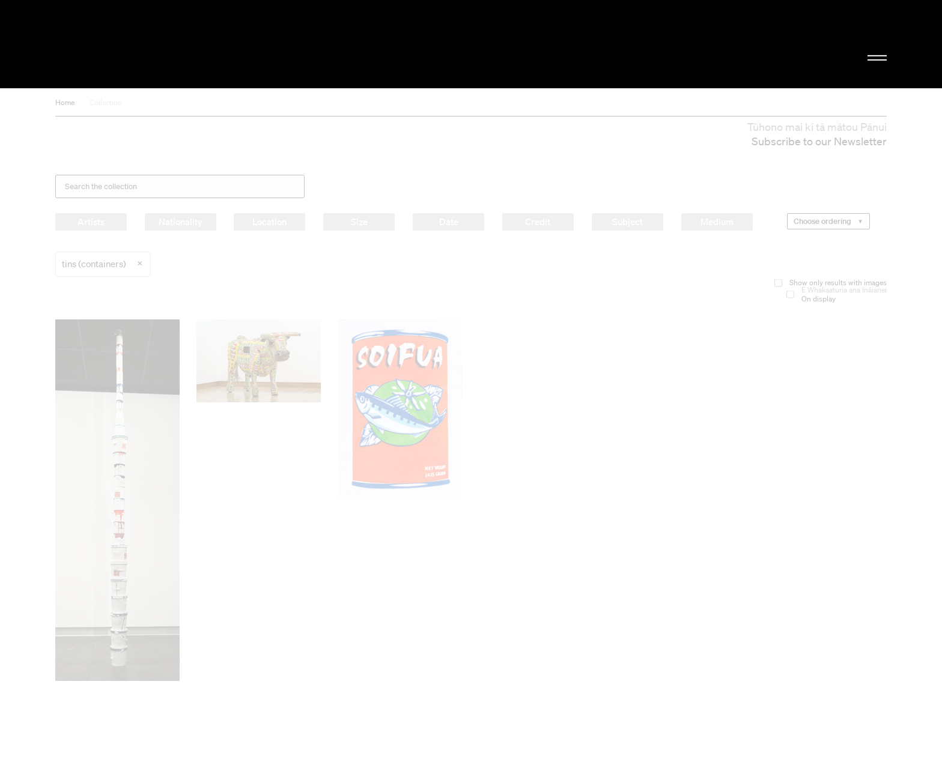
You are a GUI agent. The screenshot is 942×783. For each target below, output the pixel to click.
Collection (106, 102)
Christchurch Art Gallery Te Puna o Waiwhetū (183, 44)
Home (64, 102)
